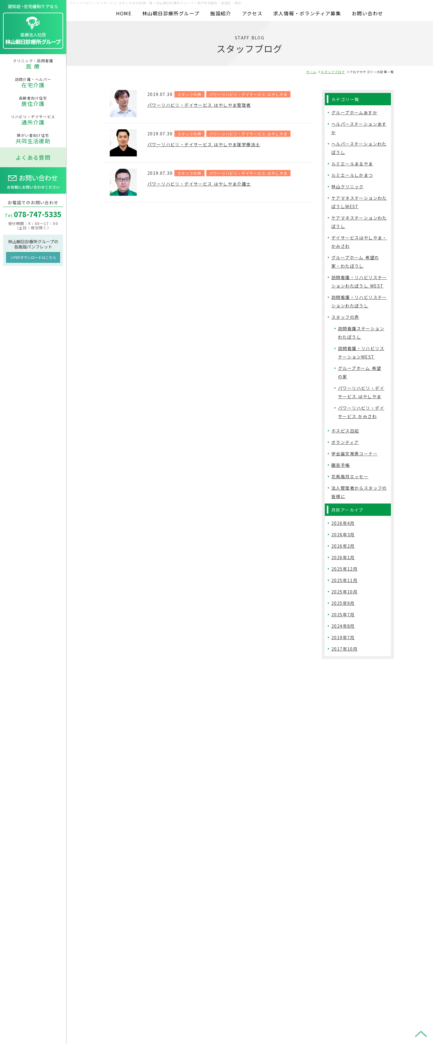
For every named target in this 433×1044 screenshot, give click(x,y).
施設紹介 (220, 13)
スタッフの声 (189, 94)
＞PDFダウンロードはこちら (33, 257)
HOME (124, 13)
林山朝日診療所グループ (170, 13)
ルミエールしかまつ (352, 175)
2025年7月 (343, 614)
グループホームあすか (354, 112)
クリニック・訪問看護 (33, 64)
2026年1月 (343, 557)
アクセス (252, 13)
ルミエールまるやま (352, 164)
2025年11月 (344, 580)
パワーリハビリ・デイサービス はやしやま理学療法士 (211, 144)
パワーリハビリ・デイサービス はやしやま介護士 (206, 183)
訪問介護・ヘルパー (33, 83)
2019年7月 (343, 637)
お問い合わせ (367, 13)
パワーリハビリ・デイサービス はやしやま (248, 94)
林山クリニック (347, 186)
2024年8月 (343, 626)
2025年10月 (344, 592)
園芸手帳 (340, 465)
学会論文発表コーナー (354, 454)
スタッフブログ (333, 71)
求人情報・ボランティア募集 (307, 13)
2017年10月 (344, 649)
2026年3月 (343, 534)
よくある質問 (33, 157)
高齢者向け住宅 (33, 101)
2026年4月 (343, 523)
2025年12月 (344, 569)
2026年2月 (343, 546)
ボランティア (345, 442)
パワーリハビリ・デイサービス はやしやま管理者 (206, 104)
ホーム (311, 71)
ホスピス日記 (345, 431)
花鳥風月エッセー (349, 476)
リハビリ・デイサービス (33, 120)
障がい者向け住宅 (33, 139)
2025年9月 (343, 603)
